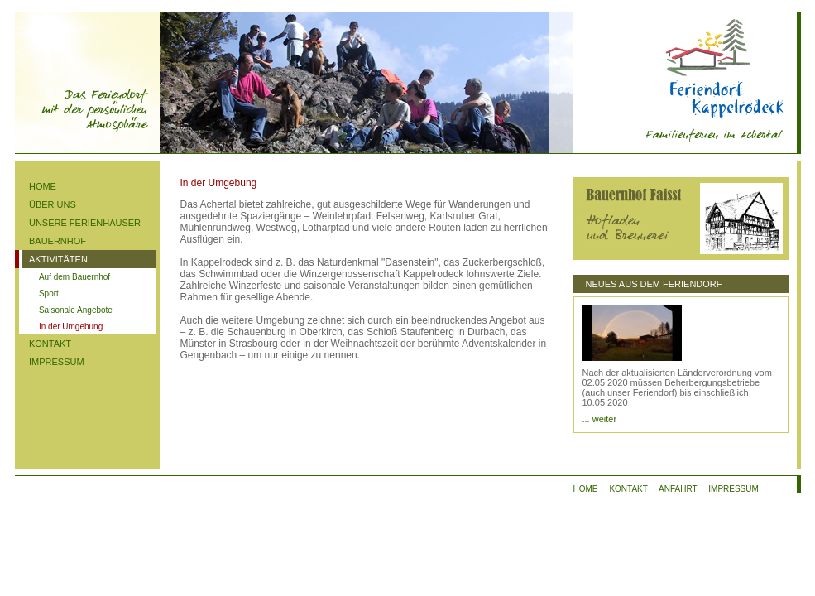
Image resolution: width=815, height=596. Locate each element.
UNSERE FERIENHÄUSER (85, 223)
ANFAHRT (678, 488)
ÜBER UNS (52, 204)
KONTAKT (50, 343)
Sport (49, 293)
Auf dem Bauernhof (74, 276)
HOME (42, 186)
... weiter (599, 419)
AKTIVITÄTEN (58, 259)
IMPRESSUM (56, 362)
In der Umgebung (71, 326)
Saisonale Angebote (76, 310)
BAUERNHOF (57, 241)
